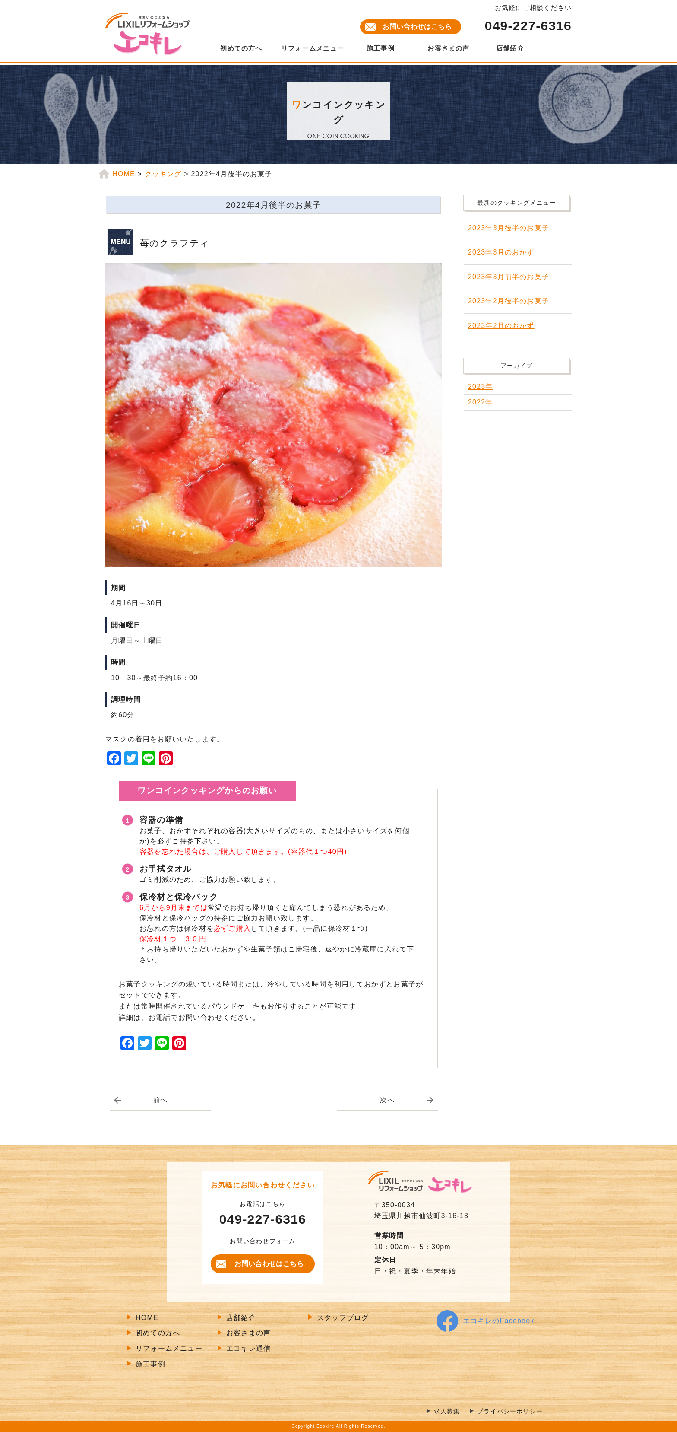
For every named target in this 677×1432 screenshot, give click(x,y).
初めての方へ (241, 48)
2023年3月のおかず (501, 252)
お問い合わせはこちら (417, 26)
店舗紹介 (510, 48)
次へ (387, 1100)
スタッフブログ (343, 1317)
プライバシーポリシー (510, 1411)
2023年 (480, 386)
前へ (160, 1100)
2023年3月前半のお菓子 (508, 276)
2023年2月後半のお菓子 (508, 301)
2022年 (480, 402)
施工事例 (381, 48)
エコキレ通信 (248, 1348)
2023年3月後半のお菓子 (508, 228)
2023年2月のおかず (501, 325)
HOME (147, 1317)
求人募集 (447, 1411)
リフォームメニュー (312, 48)
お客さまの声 (448, 48)
